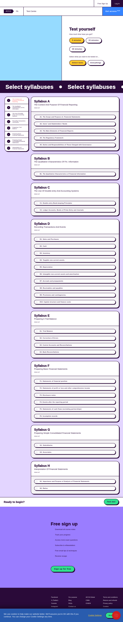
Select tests (77, 63)
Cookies (106, 606)
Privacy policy (107, 603)
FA (17, 11)
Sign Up (103, 4)
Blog (70, 600)
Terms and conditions (110, 597)
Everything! (95, 63)
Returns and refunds (110, 600)
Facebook (54, 597)
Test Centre (31, 11)
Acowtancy (14, 3)
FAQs (70, 603)
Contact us (72, 606)
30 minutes (77, 49)
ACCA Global (90, 597)
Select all (36, 108)
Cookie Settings (95, 615)
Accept (112, 615)
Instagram (54, 606)
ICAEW (88, 603)
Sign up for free (62, 569)
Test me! (111, 502)
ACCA (8, 11)
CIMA (88, 600)
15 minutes (93, 40)
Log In (117, 4)
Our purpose (72, 597)
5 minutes (76, 40)
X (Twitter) (54, 600)
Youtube (54, 603)
